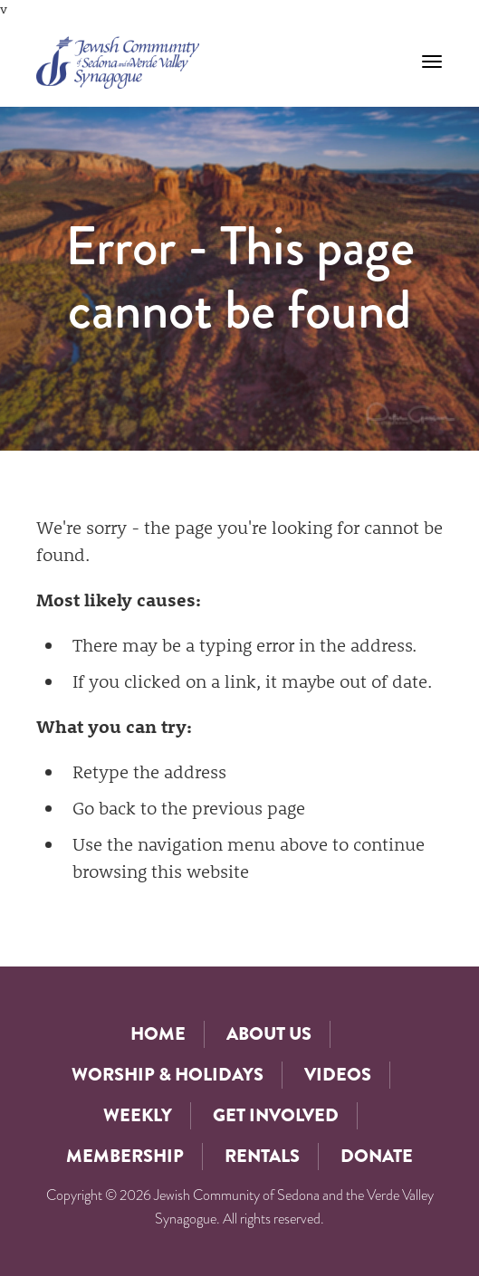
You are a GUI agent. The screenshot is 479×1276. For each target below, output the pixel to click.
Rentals (262, 1156)
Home (158, 1034)
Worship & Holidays (167, 1075)
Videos (337, 1075)
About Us (268, 1034)
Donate (376, 1156)
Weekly (137, 1115)
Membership (125, 1156)
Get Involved (276, 1115)
